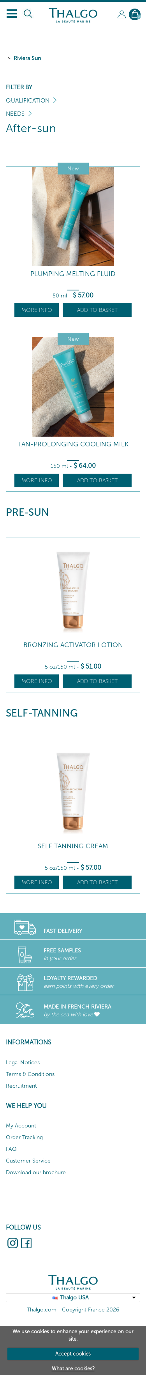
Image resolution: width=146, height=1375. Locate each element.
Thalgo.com (41, 1309)
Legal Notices (23, 1062)
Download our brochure (36, 1172)
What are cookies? (73, 1368)
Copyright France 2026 (90, 1309)
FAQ (11, 1149)
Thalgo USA (74, 1297)
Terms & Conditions (30, 1074)
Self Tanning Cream (73, 846)
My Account (21, 1125)
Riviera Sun (27, 58)
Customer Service (28, 1160)
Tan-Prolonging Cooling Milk (73, 444)
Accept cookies (73, 1354)
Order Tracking (24, 1137)
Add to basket (97, 310)
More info (36, 310)
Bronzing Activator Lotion (73, 645)
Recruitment (21, 1086)
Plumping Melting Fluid (73, 274)
